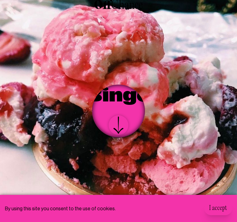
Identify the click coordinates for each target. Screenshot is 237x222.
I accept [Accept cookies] (218, 208)
